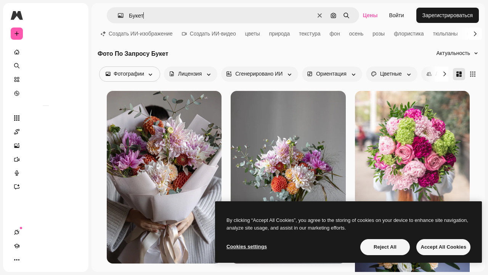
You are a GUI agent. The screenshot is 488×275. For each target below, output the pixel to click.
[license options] (190, 74)
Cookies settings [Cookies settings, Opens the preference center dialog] (246, 246)
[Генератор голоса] (46, 173)
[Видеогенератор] (46, 159)
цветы (252, 34)
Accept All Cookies (443, 247)
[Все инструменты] (46, 118)
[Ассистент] (46, 187)
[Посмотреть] (46, 93)
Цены (370, 15)
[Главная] (46, 52)
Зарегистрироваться (447, 15)
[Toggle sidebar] (75, 15)
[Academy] (30, 260)
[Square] (473, 74)
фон (335, 34)
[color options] (391, 74)
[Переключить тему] (44, 260)
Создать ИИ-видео (209, 34)
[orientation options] (332, 74)
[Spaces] (46, 132)
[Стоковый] (46, 79)
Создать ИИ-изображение (137, 34)
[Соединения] (17, 260)
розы (378, 34)
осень (356, 34)
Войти (396, 15)
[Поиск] (46, 66)
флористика (409, 34)
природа (279, 34)
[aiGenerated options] (259, 74)
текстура (309, 34)
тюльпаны (445, 34)
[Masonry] (459, 74)
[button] (117, 15)
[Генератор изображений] (46, 145)
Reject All (385, 247)
